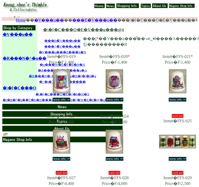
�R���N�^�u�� (24, 58)
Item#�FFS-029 (178, 178)
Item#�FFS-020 (114, 56)
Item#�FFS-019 (61, 56)
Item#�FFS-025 (178, 121)
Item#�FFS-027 (61, 178)
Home (21, 20)
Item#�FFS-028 (114, 178)
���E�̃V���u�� (94, 20)
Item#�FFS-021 (177, 56)
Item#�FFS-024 (114, 116)
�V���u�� (49, 20)
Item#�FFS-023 (61, 116)
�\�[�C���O (19, 88)
